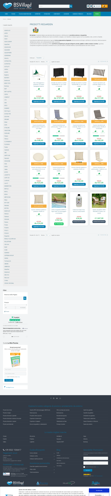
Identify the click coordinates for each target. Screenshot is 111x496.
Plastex (6, 222)
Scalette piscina (61, 418)
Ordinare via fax (42, 456)
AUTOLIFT (7, 66)
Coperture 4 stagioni (35, 421)
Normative (59, 460)
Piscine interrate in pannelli (9, 415)
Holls (5, 164)
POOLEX (6, 233)
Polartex (6, 227)
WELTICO (6, 275)
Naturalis (6, 205)
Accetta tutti (99, 482)
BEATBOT (6, 77)
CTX (5, 100)
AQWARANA (7, 55)
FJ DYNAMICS (8, 141)
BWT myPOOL (8, 91)
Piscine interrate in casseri (9, 421)
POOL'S (6, 230)
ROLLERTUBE (7, 241)
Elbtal (5, 122)
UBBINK (6, 263)
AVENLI (6, 69)
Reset (6, 311)
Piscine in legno (7, 413)
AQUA (5, 39)
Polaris (6, 225)
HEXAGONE (7, 161)
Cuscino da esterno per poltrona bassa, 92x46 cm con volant (38, 126)
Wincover (6, 277)
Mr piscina (32, 436)
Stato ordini (42, 470)
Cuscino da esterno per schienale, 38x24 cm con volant (99, 84)
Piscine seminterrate (8, 424)
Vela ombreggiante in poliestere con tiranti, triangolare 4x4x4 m (38, 84)
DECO (5, 105)
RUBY (5, 247)
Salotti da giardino (88, 410)
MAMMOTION (7, 186)
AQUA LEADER (8, 41)
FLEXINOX (7, 144)
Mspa (5, 200)
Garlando (6, 150)
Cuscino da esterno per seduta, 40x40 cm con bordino (59, 169)
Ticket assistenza (42, 472)
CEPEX (6, 94)
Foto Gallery (59, 465)
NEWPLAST (7, 211)
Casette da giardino (88, 413)
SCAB (5, 250)
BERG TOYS (7, 83)
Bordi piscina (60, 413)
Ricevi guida (9, 380)
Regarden (6, 236)
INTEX (6, 166)
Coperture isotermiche (35, 418)
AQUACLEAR (7, 47)
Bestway (6, 86)
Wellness (58, 455)
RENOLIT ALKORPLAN (10, 238)
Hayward (6, 158)
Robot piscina (33, 413)
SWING (6, 258)
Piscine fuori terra (7, 410)
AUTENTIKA (7, 64)
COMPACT (7, 97)
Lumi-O (6, 183)
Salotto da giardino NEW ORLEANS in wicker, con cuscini (99, 211)
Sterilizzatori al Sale (62, 421)
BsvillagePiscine (10, 387)
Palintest (6, 216)
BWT (5, 89)
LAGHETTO (7, 175)
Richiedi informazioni (79, 221)
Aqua (84, 436)
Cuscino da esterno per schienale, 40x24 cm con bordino (78, 126)
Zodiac (6, 280)
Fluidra (6, 147)
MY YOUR (6, 202)
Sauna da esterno (87, 424)
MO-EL (6, 191)
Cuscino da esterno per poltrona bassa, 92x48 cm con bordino (99, 126)
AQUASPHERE (8, 52)
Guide (58, 452)
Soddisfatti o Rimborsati (13, 464)
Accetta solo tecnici (99, 492)
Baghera (6, 75)
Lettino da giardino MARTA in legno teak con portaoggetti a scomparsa (58, 211)
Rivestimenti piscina (62, 415)
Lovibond (6, 180)
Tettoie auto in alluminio (89, 418)
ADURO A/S (7, 30)
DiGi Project (7, 111)
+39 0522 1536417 (12, 450)
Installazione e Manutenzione (63, 458)
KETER (6, 172)
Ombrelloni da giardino (89, 415)
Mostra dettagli (22, 493)
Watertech (7, 272)
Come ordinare (42, 453)
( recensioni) (98, 476)
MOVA (6, 194)
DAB (5, 102)
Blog (58, 450)
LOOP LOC (7, 177)
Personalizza (99, 487)
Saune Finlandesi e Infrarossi (90, 421)
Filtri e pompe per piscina (63, 410)
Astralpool (59, 436)
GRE (5, 152)
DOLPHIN (6, 116)
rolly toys (6, 244)
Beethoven (7, 80)
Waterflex (6, 269)
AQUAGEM (7, 50)
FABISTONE (7, 130)
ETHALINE (7, 127)
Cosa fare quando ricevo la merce (42, 467)
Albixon (6, 36)
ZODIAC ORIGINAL (9, 283)
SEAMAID (6, 252)
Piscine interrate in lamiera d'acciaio (12, 418)
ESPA (5, 125)
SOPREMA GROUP (9, 255)
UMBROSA (7, 266)
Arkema (6, 58)
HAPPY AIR (7, 155)
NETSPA (6, 208)
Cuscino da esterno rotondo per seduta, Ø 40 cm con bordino (38, 169)
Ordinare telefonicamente (42, 459)
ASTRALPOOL (7, 61)
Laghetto (32, 442)
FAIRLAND (7, 133)
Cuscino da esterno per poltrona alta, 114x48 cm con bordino (99, 169)
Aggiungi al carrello (38, 101)
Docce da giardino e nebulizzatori (38, 424)
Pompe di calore (61, 424)
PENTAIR (6, 219)
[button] (97, 6)
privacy (18, 376)
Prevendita (59, 224)
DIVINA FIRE (7, 114)
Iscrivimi (88, 470)
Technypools (7, 261)
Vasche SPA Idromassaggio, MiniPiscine (40, 410)
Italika (6, 169)
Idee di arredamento (61, 463)
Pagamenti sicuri (10, 453)
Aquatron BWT (60, 442)
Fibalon (6, 136)
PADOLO (6, 213)
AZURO (6, 72)
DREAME (6, 119)
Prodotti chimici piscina (36, 415)
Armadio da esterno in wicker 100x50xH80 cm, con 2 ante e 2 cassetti (58, 84)
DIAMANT (6, 108)
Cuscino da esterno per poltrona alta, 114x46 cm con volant (58, 126)
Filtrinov (6, 139)
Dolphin (5, 439)
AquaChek (7, 44)
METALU (6, 188)
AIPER (6, 33)
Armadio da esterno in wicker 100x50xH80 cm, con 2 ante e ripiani (79, 84)
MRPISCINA (7, 197)
